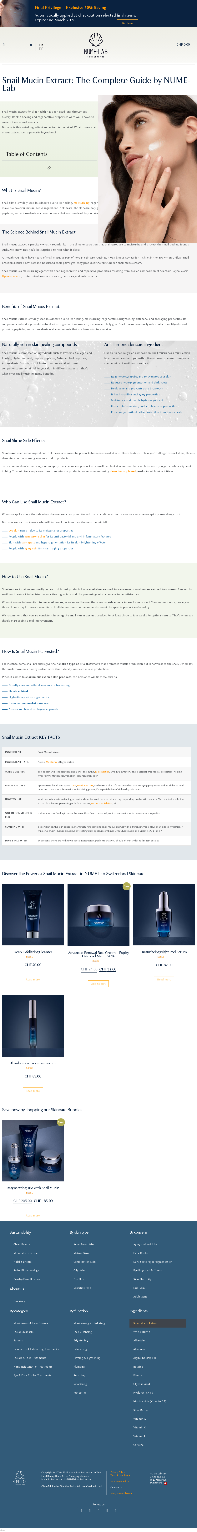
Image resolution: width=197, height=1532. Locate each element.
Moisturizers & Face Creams (30, 1323)
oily (74, 785)
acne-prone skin (35, 536)
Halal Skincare (22, 1262)
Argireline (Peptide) (145, 1358)
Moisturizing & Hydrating (89, 1323)
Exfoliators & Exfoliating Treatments (36, 1349)
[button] (4, 45)
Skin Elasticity (142, 1279)
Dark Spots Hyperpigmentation (152, 1262)
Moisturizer (52, 762)
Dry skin (14, 530)
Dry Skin (78, 1279)
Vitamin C (139, 1427)
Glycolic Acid (141, 1384)
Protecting (80, 1393)
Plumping (79, 1367)
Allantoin (139, 1340)
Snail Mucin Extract (145, 1323)
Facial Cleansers (23, 1332)
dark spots (28, 542)
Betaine (138, 1367)
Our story (19, 1301)
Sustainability (20, 1232)
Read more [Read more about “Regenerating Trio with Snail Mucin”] (33, 1215)
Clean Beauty (21, 1244)
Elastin (137, 1375)
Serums (18, 1340)
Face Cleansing (82, 1332)
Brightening (80, 1340)
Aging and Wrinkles (145, 1244)
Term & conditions (120, 1475)
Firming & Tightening (86, 1358)
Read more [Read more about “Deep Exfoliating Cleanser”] (33, 979)
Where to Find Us (119, 1481)
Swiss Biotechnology (26, 1270)
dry (91, 785)
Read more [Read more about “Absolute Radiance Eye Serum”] (33, 1091)
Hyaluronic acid (11, 276)
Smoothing (80, 1384)
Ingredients (138, 1311)
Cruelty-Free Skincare (26, 1279)
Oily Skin (79, 1270)
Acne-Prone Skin (83, 1244)
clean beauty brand (123, 471)
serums (95, 803)
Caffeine (138, 1445)
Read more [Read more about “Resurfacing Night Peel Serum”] (164, 979)
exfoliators (107, 803)
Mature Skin (81, 1253)
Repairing (79, 1375)
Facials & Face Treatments (29, 1358)
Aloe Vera (139, 1349)
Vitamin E (139, 1436)
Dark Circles (141, 1253)
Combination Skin (84, 1262)
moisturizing (102, 772)
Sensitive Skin (82, 1288)
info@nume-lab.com (121, 1493)
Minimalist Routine (25, 1253)
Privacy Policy (117, 1472)
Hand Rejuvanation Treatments (32, 1367)
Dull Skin (139, 1288)
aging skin (31, 548)
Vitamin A (139, 1419)
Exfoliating (80, 1349)
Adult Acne (140, 1296)
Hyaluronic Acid (143, 1393)
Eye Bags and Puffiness (147, 1270)
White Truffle (141, 1332)
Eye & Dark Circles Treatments (32, 1375)
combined (82, 785)
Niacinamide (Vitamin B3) (149, 1401)
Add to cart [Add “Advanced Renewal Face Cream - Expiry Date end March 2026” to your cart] (98, 984)
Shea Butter (140, 1410)
